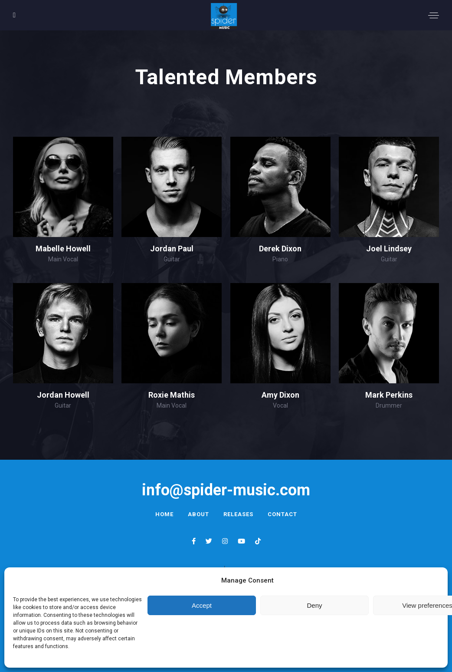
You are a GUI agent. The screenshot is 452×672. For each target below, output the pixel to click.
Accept (202, 605)
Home (164, 514)
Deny (314, 605)
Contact (282, 514)
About (198, 514)
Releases (238, 514)
